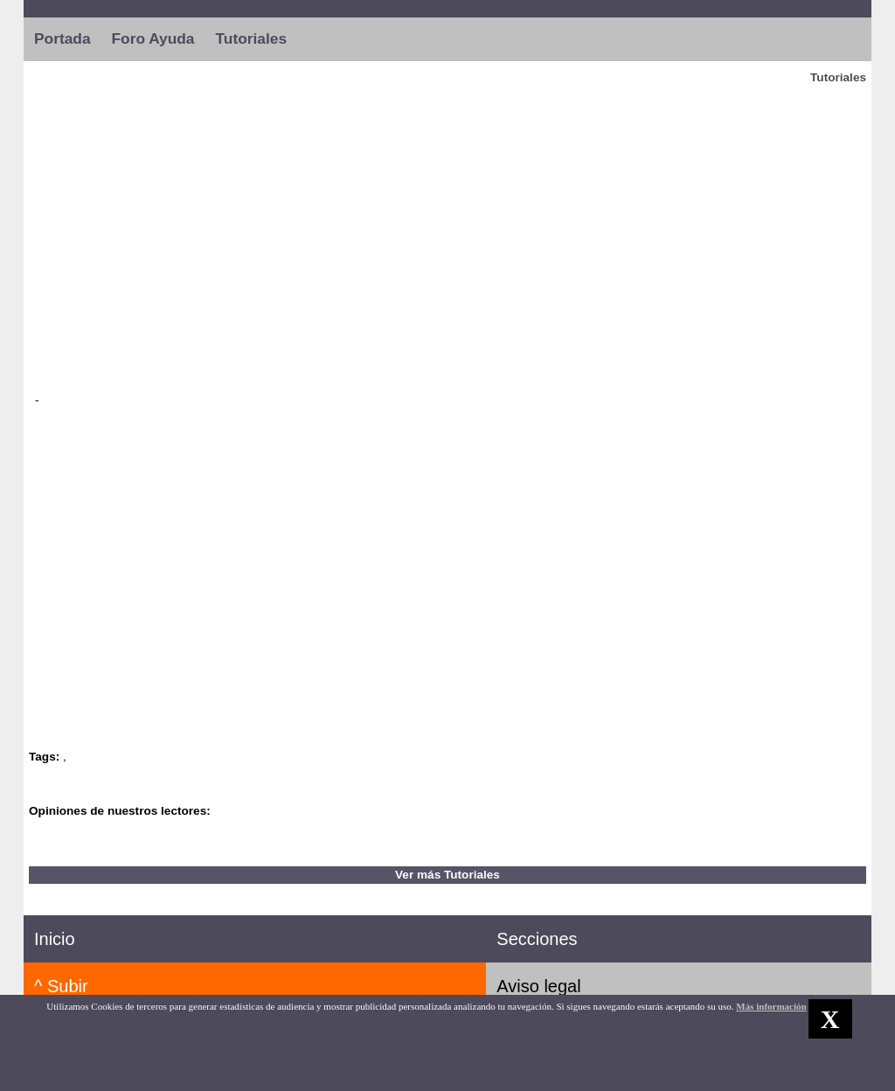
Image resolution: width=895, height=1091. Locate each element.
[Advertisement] (447, 235)
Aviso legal (538, 986)
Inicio (54, 939)
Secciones (536, 939)
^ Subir (61, 986)
